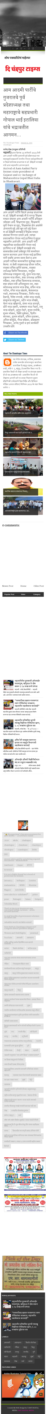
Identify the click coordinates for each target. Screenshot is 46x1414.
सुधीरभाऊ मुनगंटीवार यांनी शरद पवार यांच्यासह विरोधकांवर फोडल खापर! (22, 1136)
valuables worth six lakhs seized (18, 922)
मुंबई (23, 1079)
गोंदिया (6, 964)
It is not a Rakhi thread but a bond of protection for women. (19, 875)
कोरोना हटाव (32, 948)
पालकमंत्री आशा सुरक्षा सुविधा (13, 1045)
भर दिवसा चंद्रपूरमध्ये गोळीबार (13, 1059)
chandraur (23, 845)
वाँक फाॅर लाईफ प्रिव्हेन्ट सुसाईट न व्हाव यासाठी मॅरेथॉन (21, 1120)
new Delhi (19, 890)
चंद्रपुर (37, 968)
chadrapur (26, 840)
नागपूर (6, 1036)
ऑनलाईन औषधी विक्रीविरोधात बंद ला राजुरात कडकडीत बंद (27, 761)
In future (8, 869)
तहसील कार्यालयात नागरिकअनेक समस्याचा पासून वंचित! (21, 1010)
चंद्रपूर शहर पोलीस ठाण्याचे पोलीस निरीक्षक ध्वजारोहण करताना (21, 985)
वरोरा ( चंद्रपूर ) (9, 1115)
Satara (27, 899)
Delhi (34, 849)
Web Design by (21, 1408)
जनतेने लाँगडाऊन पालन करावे (13, 1005)
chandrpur (36, 845)
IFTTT (29, 865)
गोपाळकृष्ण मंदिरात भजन (21, 964)
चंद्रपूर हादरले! (8, 990)
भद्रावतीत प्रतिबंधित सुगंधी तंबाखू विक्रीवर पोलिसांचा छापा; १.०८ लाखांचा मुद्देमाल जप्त (27, 723)
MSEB (22, 885)
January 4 (8, 880)
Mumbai (32, 885)
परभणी (38, 1041)
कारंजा (6, 948)
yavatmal (34, 933)
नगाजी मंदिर (22, 1031)
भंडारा (27, 1050)
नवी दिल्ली (33, 1031)
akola (15, 840)
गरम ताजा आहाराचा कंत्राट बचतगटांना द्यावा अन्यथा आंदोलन (20, 958)
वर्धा (19, 1115)
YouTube (8, 937)
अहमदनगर (30, 937)
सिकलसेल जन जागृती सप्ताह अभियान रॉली (26, 1130)
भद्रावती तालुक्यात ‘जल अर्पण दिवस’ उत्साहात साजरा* (21, 1055)
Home (23, 586)
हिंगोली (6, 1146)
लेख (5, 1110)
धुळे (5, 1031)
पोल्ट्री (18, 1050)
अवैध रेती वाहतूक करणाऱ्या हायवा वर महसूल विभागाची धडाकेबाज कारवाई (25, 742)
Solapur (38, 899)
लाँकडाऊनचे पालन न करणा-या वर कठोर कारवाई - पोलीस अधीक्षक (20, 1100)
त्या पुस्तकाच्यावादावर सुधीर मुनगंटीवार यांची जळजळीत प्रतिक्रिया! (21, 1015)
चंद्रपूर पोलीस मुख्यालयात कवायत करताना (25, 973)
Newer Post (7, 586)
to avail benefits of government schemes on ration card (21, 917)
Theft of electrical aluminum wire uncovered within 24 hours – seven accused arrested (19, 910)
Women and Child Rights (15, 933)
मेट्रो (31, 1079)
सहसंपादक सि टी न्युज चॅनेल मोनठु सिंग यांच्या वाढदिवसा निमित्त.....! (21, 1125)
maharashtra (9, 885)
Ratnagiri (17, 899)
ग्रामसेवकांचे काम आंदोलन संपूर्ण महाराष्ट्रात (17, 968)
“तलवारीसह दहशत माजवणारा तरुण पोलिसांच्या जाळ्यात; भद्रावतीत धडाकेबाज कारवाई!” (27, 703)
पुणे (28, 1045)
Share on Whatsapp (15, 347)
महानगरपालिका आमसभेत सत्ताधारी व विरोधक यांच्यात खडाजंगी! (21, 1070)
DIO (6, 854)
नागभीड (15, 1036)
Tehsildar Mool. (11, 903)
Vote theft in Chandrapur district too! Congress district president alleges (20, 928)
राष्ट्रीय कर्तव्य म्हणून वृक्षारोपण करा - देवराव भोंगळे (20, 1095)
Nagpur (7, 890)
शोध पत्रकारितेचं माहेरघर (17, 58)
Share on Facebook (15, 333)
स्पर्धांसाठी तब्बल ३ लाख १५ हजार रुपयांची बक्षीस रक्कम (22, 1141)
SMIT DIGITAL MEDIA (26, 1410)
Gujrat (20, 865)
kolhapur (21, 880)
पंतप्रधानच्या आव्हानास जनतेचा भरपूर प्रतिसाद (18, 1041)
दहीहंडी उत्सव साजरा (11, 1021)
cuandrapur (23, 849)
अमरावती (19, 937)
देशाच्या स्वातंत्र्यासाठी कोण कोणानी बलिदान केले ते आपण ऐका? (22, 1026)
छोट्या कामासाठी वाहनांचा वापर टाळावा (16, 994)
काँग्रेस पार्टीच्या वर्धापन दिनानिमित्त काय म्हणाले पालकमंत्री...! (18, 943)
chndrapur (8, 849)
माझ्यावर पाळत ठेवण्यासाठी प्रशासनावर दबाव (27, 1075)
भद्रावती (35, 1050)
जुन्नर (28, 1005)
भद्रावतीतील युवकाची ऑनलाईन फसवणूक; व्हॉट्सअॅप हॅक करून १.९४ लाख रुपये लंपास (27, 683)
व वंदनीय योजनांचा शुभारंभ (19, 1110)
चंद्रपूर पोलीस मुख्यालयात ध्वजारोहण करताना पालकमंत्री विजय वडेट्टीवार (21, 978)
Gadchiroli (8, 865)
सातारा (6, 1130)
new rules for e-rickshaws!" (16, 894)
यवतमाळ (7, 1084)
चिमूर (19, 990)
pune (6, 899)
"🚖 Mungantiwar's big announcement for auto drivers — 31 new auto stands (22, 835)
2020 (6, 840)
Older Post (39, 586)
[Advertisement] (23, 23)
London (32, 880)
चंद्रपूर (6, 973)
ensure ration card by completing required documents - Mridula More (22, 860)
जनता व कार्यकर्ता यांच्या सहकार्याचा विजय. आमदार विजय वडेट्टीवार (22, 1000)
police (35, 894)
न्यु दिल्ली (25, 1036)
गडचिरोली (7, 953)
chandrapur (7, 145)
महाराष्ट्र (6, 1075)
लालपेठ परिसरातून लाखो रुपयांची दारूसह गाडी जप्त (20, 1106)
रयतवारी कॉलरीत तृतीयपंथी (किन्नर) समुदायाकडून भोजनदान (20, 1090)
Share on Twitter (14, 340)
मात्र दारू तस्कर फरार (11, 1079)
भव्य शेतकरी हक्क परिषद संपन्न (14, 1064)
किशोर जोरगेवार (18, 948)
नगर (12, 1031)
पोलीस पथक (8, 1050)
